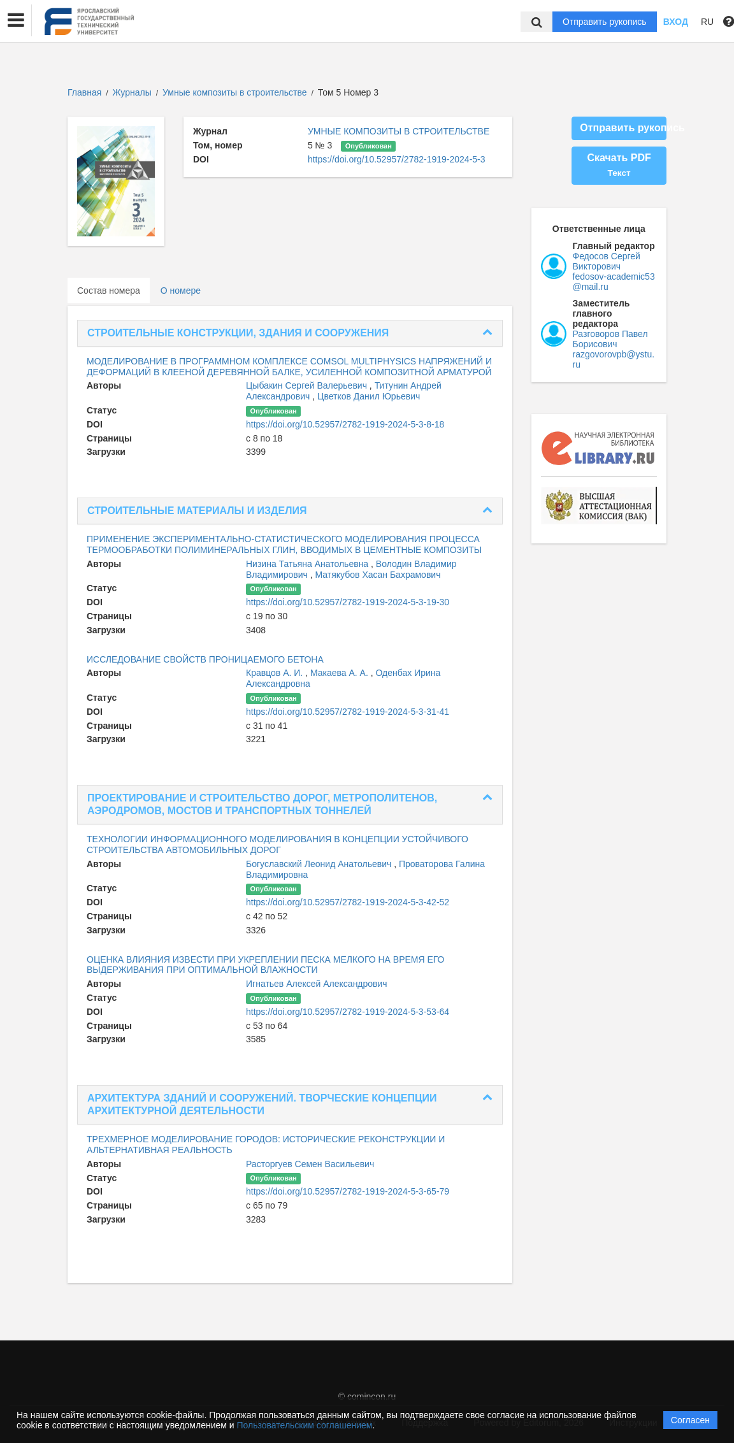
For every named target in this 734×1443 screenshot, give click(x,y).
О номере (181, 290)
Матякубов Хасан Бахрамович (378, 575)
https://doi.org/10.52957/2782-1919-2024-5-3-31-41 (347, 712)
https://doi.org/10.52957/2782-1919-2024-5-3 (397, 159)
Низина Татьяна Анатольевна (308, 564)
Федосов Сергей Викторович (606, 261)
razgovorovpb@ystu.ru (614, 359)
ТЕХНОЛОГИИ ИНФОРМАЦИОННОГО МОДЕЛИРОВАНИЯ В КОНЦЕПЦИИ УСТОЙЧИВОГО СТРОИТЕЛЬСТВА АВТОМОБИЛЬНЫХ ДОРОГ (277, 844)
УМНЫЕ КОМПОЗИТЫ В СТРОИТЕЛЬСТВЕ (398, 131)
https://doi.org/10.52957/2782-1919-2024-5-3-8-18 (345, 424)
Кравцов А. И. (275, 673)
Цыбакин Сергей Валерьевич (308, 385)
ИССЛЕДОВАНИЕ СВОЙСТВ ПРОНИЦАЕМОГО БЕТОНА (205, 659)
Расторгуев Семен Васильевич (310, 1164)
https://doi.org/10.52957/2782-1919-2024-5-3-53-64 (347, 1012)
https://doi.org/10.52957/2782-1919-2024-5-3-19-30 (347, 602)
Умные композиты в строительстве (235, 92)
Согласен (690, 1420)
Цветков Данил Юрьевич (368, 396)
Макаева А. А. (340, 673)
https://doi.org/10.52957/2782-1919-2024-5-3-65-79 (347, 1191)
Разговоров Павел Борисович (610, 339)
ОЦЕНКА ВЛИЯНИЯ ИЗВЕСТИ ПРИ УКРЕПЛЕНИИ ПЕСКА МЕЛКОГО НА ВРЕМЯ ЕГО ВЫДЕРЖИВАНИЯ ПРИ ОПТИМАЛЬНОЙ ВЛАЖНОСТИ (266, 964)
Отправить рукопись (605, 22)
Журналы (132, 92)
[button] (16, 20)
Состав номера (108, 290)
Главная (84, 92)
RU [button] (707, 22)
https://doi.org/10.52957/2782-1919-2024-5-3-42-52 (347, 902)
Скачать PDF (619, 165)
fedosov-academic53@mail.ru (614, 281)
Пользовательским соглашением (305, 1425)
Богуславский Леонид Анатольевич (320, 864)
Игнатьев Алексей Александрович (316, 984)
